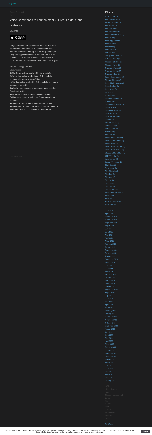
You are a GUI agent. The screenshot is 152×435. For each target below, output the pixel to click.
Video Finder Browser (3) (114, 192)
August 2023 (110, 293)
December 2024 (111, 250)
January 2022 (110, 350)
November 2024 (111, 253)
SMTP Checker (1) (112, 156)
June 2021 (109, 368)
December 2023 (111, 280)
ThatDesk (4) (110, 177)
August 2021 (110, 362)
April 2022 (109, 341)
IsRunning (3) (110, 95)
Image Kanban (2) (112, 86)
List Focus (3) (110, 101)
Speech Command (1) (113, 162)
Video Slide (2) (110, 195)
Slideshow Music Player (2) (115, 153)
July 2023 (108, 296)
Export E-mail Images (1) (114, 77)
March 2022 (109, 344)
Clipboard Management (114, 395)
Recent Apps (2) (111, 126)
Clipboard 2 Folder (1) (113, 62)
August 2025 (110, 226)
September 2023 (111, 289)
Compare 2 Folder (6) (113, 68)
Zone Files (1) (110, 204)
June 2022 (109, 335)
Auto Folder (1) (110, 44)
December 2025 (111, 217)
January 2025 (110, 247)
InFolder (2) (109, 92)
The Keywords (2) (111, 189)
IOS (106, 401)
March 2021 (109, 377)
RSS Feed (109, 424)
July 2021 (108, 365)
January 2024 (110, 277)
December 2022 (111, 317)
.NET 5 (107, 386)
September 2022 (111, 326)
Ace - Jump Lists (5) (112, 19)
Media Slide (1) (111, 107)
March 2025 (109, 241)
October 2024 (110, 256)
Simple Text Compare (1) (114, 141)
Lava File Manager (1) (113, 98)
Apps (107, 392)
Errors (107, 398)
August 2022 (110, 329)
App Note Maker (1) (112, 28)
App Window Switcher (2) (114, 31)
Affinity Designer (111, 389)
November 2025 (111, 220)
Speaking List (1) (111, 159)
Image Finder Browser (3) (114, 83)
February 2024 (110, 274)
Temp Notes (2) (111, 168)
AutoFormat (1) (111, 50)
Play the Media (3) (112, 122)
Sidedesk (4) (110, 135)
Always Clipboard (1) (113, 22)
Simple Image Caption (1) (114, 138)
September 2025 (111, 223)
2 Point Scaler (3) (111, 16)
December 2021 (111, 353)
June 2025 (109, 232)
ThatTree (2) (109, 183)
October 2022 (110, 323)
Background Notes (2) (113, 56)
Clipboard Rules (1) (112, 65)
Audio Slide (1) (110, 38)
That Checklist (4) (111, 171)
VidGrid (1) (109, 198)
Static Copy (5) (110, 165)
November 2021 (111, 356)
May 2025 (109, 235)
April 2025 (109, 238)
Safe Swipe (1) (110, 132)
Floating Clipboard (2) (113, 80)
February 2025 (110, 244)
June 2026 (109, 211)
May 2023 (109, 302)
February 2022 (110, 347)
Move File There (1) (112, 113)
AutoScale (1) (110, 53)
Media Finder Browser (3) (114, 104)
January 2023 (110, 314)
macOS (108, 404)
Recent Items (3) (111, 128)
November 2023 (111, 283)
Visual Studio (110, 413)
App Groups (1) (111, 25)
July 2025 (108, 229)
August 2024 (110, 262)
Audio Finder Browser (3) (114, 35)
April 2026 (109, 214)
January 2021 (110, 380)
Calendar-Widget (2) (112, 59)
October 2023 (110, 286)
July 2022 (108, 332)
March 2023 (109, 308)
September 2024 (111, 259)
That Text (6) (110, 174)
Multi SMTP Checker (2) (114, 116)
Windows (108, 416)
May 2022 (109, 338)
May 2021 (109, 371)
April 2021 (109, 374)
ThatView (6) (110, 186)
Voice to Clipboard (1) (113, 201)
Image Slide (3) (111, 89)
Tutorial (108, 410)
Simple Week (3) (111, 144)
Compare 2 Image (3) (113, 71)
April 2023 (109, 305)
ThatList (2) (109, 180)
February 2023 (110, 311)
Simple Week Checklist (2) (115, 147)
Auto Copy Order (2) (112, 41)
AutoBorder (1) (110, 47)
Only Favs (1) (110, 119)
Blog (11, 15)
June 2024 (109, 268)
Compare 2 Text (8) (112, 74)
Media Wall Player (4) (113, 110)
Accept (145, 431)
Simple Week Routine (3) (114, 150)
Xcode (107, 419)
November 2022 (111, 320)
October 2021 (110, 359)
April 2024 (109, 271)
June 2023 (109, 299)
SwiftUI (108, 407)
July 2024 (108, 265)
